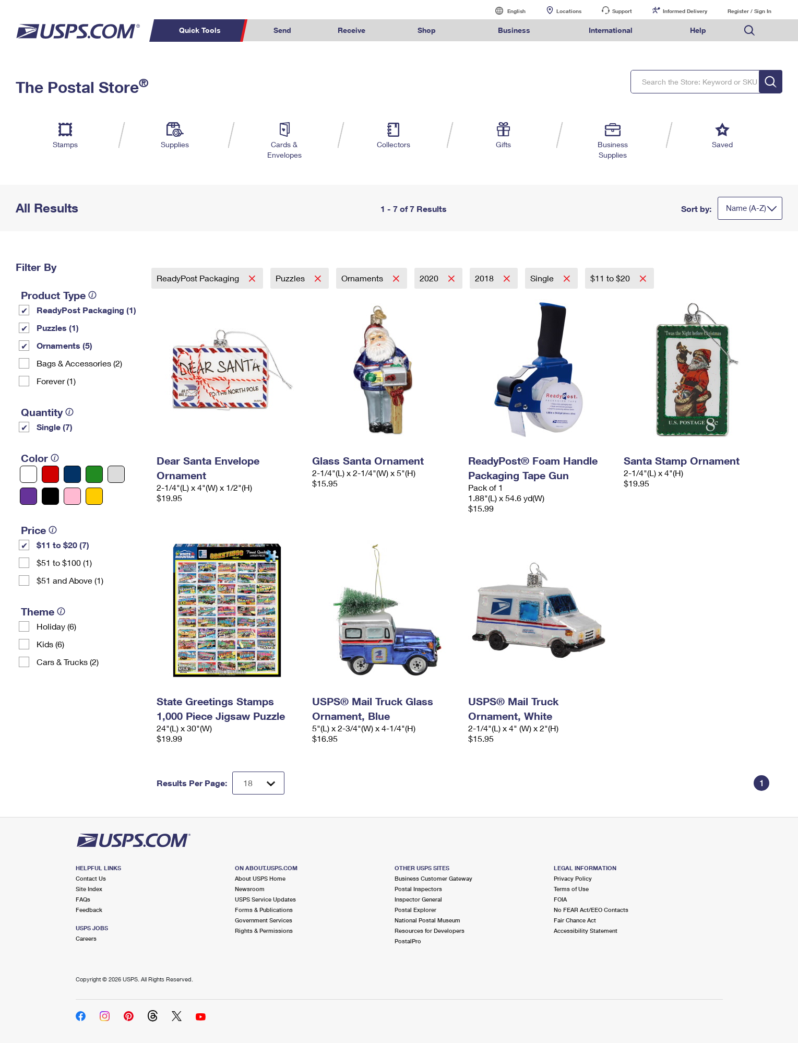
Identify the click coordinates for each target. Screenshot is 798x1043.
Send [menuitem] (282, 30)
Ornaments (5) (64, 345)
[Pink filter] (72, 496)
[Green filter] (94, 474)
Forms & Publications (264, 909)
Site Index (89, 888)
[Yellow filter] (94, 496)
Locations (568, 11)
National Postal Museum (427, 920)
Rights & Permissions (264, 930)
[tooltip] (92, 295)
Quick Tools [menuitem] (200, 30)
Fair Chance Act (575, 920)
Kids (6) (50, 644)
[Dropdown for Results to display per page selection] (258, 783)
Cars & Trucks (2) (68, 662)
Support (622, 11)
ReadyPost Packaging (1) (86, 310)
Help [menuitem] (698, 30)
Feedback (89, 909)
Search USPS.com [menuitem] (749, 30)
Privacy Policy (573, 878)
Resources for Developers (429, 930)
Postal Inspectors (418, 888)
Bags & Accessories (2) (79, 363)
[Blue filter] (72, 474)
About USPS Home (260, 878)
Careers (86, 938)
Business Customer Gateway (433, 878)
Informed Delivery (685, 11)
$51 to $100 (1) (64, 562)
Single (543, 278)
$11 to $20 (611, 278)
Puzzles (291, 278)
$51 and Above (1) (70, 580)
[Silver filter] (116, 474)
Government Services (263, 920)
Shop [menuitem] (427, 30)
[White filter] (28, 474)
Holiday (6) (56, 626)
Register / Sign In (749, 11)
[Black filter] (50, 496)
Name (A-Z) (746, 207)
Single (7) (55, 427)
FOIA (560, 899)
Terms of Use (571, 888)
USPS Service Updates (265, 899)
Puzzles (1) (58, 328)
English (506, 11)
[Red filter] (50, 474)
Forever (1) (56, 381)
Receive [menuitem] (351, 30)
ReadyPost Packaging (199, 278)
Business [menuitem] (514, 30)
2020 (430, 278)
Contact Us (91, 878)
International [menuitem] (611, 30)
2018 (485, 278)
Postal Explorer (415, 909)
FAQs (83, 899)
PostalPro (408, 941)
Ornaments (363, 278)
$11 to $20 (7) (63, 545)
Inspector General (418, 899)
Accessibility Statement (585, 930)
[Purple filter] (28, 496)
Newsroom (250, 888)
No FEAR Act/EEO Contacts (591, 909)
